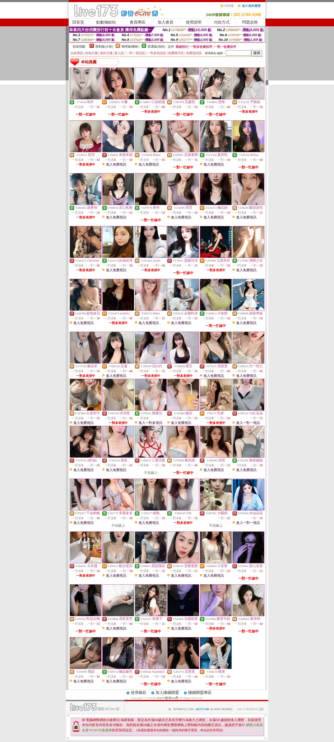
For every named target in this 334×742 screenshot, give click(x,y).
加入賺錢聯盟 (167, 692)
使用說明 (193, 22)
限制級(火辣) (104, 46)
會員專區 (137, 22)
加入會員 (165, 22)
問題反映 (250, 22)
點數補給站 (106, 22)
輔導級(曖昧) (130, 46)
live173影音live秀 (167, 697)
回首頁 (78, 22)
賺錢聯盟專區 (200, 692)
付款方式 (222, 22)
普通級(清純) (156, 46)
